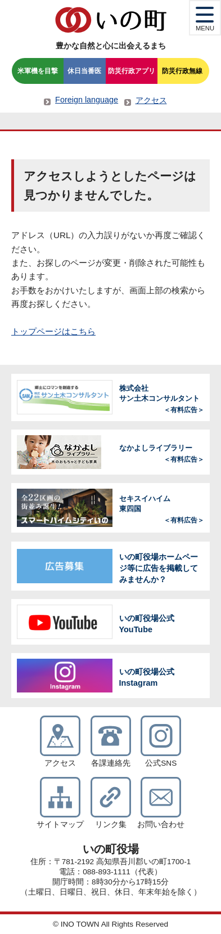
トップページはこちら (53, 331)
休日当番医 (84, 71)
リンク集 (111, 824)
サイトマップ (60, 824)
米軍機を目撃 (37, 71)
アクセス (151, 100)
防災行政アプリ (131, 71)
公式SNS (161, 763)
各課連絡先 (110, 763)
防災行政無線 (182, 71)
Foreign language (86, 99)
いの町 (111, 20)
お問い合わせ (160, 824)
